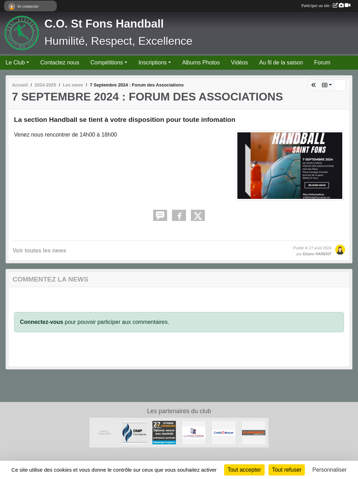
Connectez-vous (41, 322)
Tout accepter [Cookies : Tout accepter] (244, 470)
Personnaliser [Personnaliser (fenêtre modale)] (330, 470)
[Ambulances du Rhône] (104, 432)
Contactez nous (59, 62)
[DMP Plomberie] (134, 432)
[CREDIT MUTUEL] (224, 432)
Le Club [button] (15, 62)
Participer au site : (325, 5)
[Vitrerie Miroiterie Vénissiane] (164, 432)
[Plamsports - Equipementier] (254, 432)
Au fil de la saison (281, 62)
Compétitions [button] (106, 62)
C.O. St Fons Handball (104, 24)
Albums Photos (201, 62)
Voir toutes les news (39, 251)
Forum (322, 62)
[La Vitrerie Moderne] (194, 432)
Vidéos (239, 62)
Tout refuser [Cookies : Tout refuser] (286, 470)
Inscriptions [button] (152, 62)
